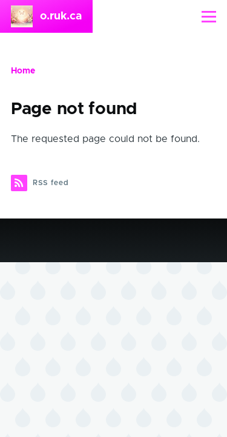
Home (23, 71)
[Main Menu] (209, 16)
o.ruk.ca (61, 16)
